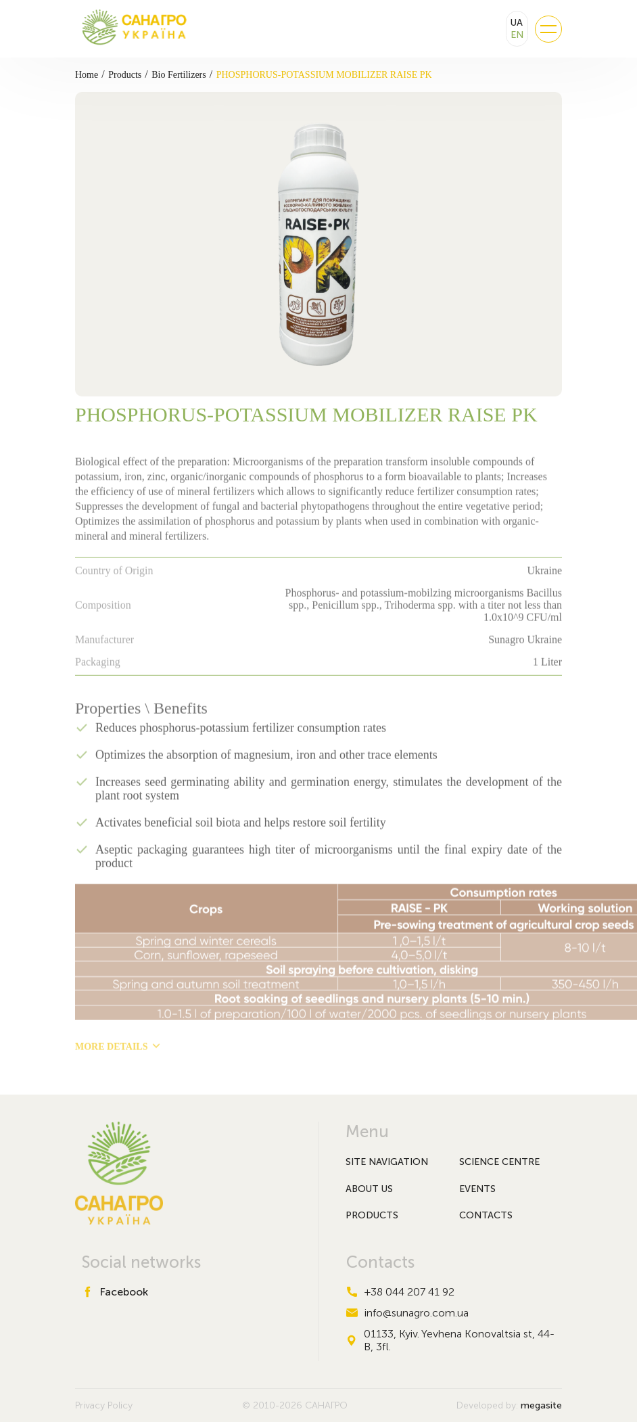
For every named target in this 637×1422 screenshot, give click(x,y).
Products (372, 1215)
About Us (369, 1189)
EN (517, 35)
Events (477, 1189)
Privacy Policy (104, 1405)
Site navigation (387, 1162)
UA (517, 22)
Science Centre (499, 1162)
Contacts (486, 1215)
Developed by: (509, 1405)
